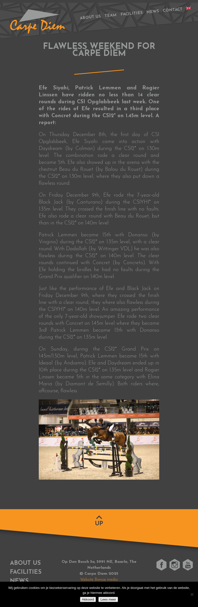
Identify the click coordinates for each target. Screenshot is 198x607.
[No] (191, 594)
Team (111, 15)
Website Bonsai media (99, 580)
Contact (173, 10)
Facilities (131, 14)
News (152, 11)
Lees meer (108, 599)
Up (99, 524)
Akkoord (88, 599)
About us (90, 17)
